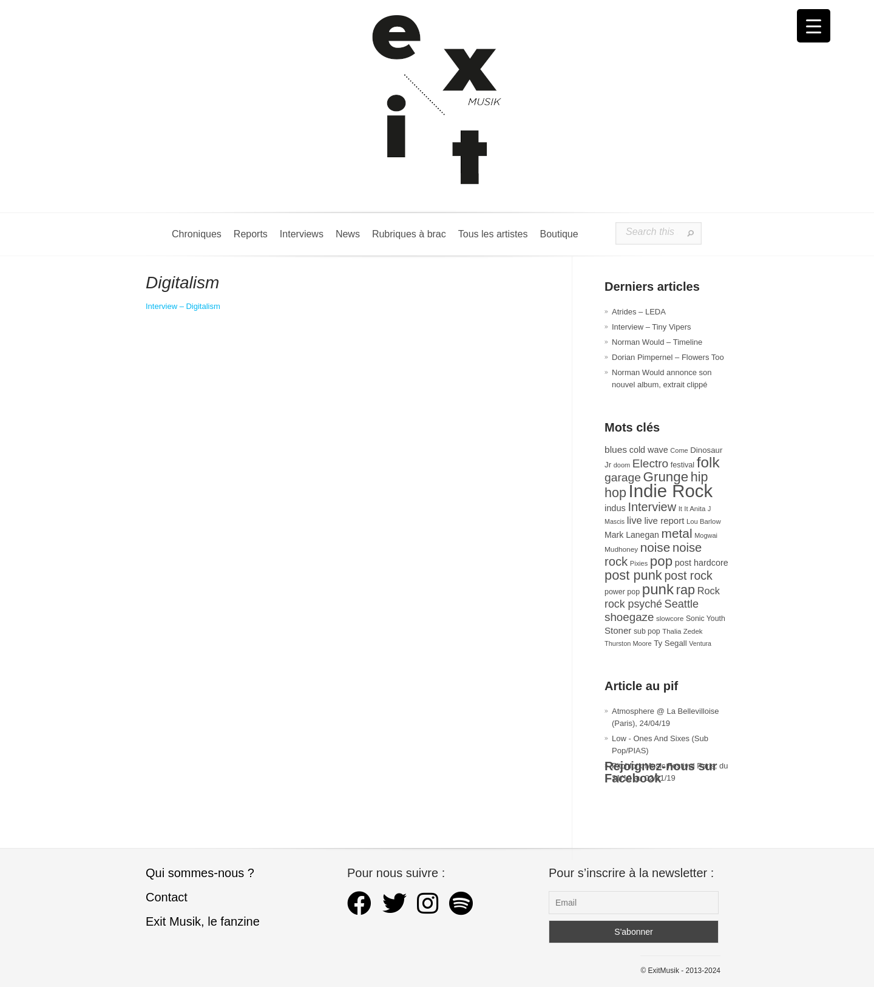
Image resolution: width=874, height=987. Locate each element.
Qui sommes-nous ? (200, 873)
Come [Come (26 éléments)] (679, 450)
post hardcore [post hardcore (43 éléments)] (701, 563)
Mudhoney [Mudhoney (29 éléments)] (621, 549)
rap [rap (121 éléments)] (685, 589)
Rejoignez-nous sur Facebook (661, 772)
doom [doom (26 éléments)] (622, 465)
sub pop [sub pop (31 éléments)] (647, 631)
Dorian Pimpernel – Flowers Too (668, 357)
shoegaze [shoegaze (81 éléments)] (629, 617)
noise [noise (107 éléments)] (655, 547)
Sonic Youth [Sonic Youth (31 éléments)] (705, 618)
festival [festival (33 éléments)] (682, 465)
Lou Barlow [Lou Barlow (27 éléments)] (703, 521)
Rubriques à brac (409, 234)
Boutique (559, 234)
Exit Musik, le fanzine (203, 921)
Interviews (302, 234)
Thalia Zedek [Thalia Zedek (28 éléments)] (682, 631)
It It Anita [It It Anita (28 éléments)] (692, 508)
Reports (251, 234)
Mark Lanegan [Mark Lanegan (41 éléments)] (632, 535)
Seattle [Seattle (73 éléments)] (682, 604)
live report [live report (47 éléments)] (664, 520)
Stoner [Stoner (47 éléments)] (618, 630)
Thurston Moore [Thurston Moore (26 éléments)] (628, 643)
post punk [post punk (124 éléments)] (633, 575)
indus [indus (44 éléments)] (615, 508)
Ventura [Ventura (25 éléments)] (700, 643)
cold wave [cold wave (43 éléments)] (648, 450)
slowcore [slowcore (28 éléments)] (669, 618)
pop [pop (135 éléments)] (661, 561)
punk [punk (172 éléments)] (658, 589)
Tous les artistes (493, 234)
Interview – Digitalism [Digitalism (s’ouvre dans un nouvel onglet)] (183, 306)
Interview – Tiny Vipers (651, 326)
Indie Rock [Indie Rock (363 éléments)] (671, 491)
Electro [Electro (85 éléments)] (650, 463)
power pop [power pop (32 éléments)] (622, 592)
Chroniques (197, 234)
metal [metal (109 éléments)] (677, 533)
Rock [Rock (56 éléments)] (708, 590)
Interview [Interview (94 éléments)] (652, 507)
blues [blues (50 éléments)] (616, 449)
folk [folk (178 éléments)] (708, 462)
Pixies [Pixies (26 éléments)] (639, 563)
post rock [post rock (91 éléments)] (688, 575)
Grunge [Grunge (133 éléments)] (666, 476)
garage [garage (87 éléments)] (623, 477)
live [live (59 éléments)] (634, 520)
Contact (167, 897)
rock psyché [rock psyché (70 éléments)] (633, 604)
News (348, 234)
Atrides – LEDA (639, 311)
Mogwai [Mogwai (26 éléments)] (705, 535)
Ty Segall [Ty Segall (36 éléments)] (670, 643)
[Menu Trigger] (813, 25)
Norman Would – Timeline (657, 342)
